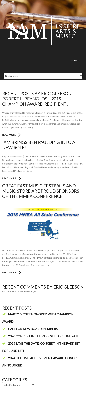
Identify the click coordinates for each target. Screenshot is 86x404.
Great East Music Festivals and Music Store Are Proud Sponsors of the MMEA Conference (40, 191)
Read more (9, 134)
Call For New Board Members (33, 329)
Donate (76, 60)
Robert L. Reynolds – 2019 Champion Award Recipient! (35, 101)
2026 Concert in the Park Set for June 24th (44, 336)
